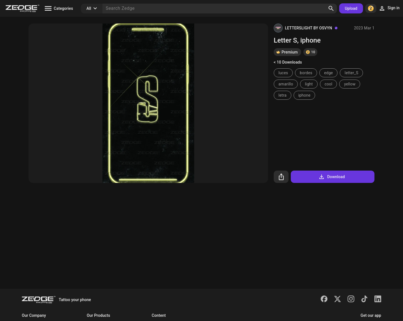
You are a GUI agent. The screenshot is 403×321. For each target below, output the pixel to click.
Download (331, 176)
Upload (351, 8)
